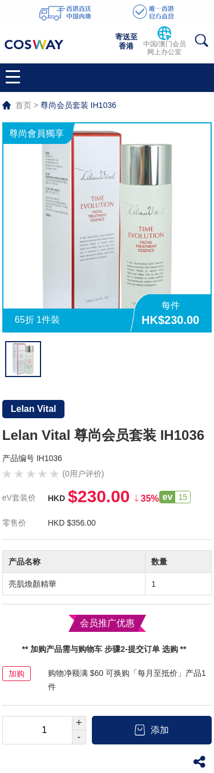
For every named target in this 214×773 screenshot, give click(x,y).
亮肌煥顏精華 (32, 583)
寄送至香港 (126, 41)
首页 (23, 105)
